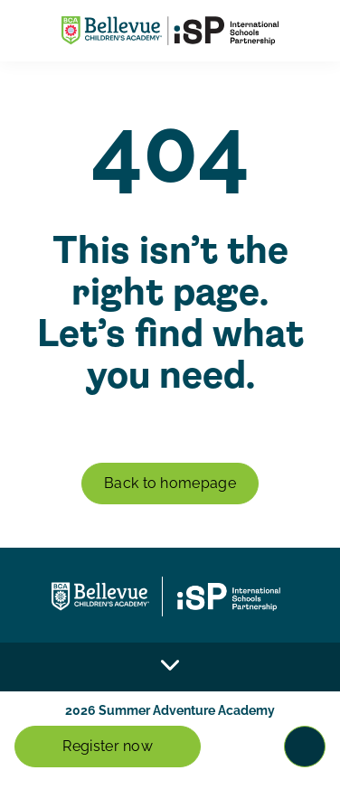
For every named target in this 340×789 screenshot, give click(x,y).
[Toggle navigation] (305, 746)
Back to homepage (170, 483)
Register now (107, 746)
